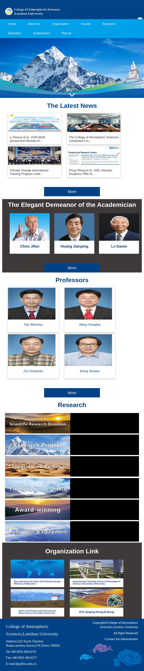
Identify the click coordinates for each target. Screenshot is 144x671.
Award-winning (72, 510)
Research (109, 23)
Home (12, 23)
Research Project (72, 445)
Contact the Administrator (121, 639)
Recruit (66, 33)
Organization (60, 23)
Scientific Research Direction (72, 423)
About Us (34, 23)
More (72, 192)
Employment (41, 33)
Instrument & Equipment (72, 531)
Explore (71, 89)
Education (14, 33)
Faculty (86, 23)
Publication (72, 488)
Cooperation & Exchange (72, 466)
